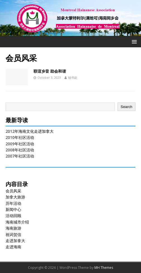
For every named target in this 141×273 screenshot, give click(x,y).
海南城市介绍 (17, 222)
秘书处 (72, 77)
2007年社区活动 (20, 156)
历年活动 (13, 203)
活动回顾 (13, 215)
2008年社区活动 (20, 150)
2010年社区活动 (20, 137)
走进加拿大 (15, 240)
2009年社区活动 (20, 143)
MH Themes (103, 267)
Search (126, 107)
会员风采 (13, 190)
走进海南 (13, 246)
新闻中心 (13, 209)
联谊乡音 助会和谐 (50, 71)
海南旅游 (13, 228)
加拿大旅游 (15, 197)
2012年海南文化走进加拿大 (30, 131)
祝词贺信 (13, 234)
